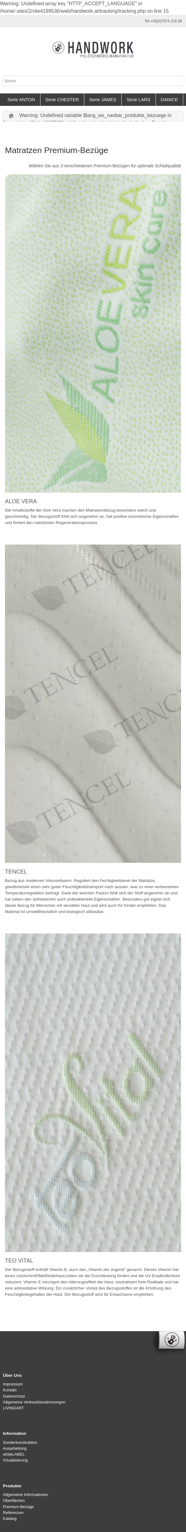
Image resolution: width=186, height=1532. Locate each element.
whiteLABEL (14, 1454)
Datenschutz (14, 1396)
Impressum (13, 1384)
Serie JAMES (102, 99)
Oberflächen (14, 1500)
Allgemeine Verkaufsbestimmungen (34, 1402)
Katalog (9, 1518)
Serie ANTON (21, 99)
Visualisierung (15, 1460)
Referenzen (13, 1512)
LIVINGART (13, 1408)
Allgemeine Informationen (25, 1494)
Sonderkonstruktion (20, 1442)
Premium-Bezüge (18, 1506)
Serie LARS (139, 99)
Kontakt (9, 1390)
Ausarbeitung (14, 1448)
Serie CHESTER (62, 99)
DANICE (169, 99)
